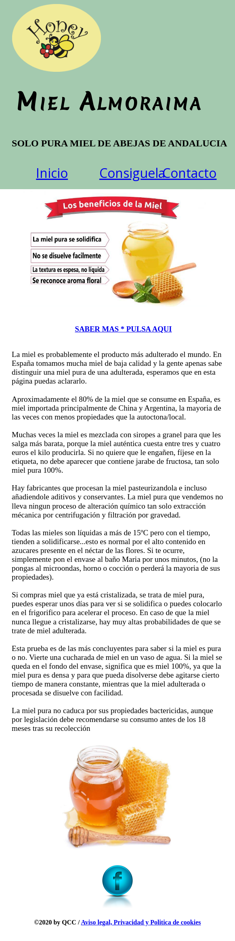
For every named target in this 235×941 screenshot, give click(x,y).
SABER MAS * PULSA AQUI (123, 329)
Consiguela (132, 173)
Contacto (189, 173)
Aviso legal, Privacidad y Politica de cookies (141, 922)
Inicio (52, 173)
